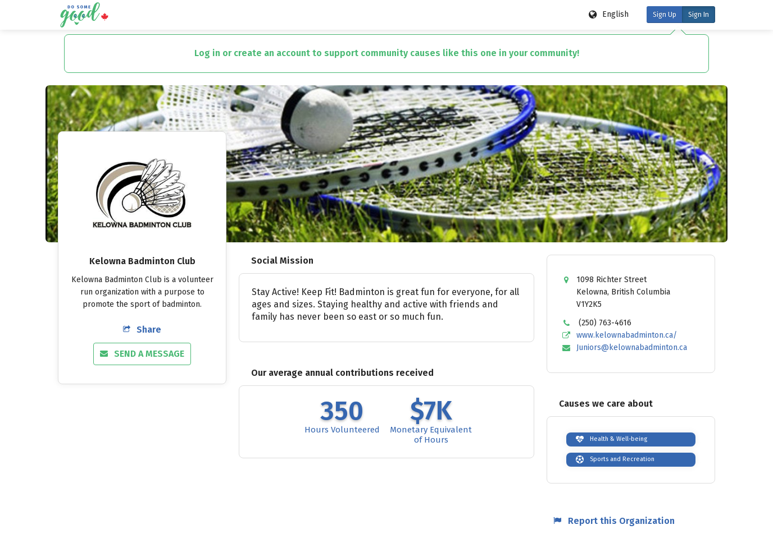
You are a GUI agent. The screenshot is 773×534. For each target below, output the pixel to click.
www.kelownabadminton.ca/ (626, 335)
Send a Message (142, 353)
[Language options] (609, 14)
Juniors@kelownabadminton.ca (631, 347)
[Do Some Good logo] (84, 15)
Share (142, 329)
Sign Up (664, 15)
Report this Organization (614, 520)
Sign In (698, 15)
